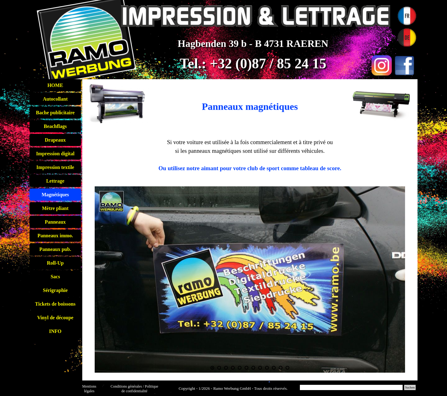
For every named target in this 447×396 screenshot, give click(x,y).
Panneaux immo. (55, 235)
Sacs (55, 276)
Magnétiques (55, 194)
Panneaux (55, 222)
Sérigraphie (55, 290)
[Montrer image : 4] (232, 367)
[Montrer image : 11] (280, 367)
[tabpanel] (250, 100)
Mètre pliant (55, 208)
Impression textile (55, 167)
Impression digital (55, 153)
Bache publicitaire (55, 112)
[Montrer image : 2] (219, 367)
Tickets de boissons (55, 304)
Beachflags (55, 126)
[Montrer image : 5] (239, 367)
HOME (55, 85)
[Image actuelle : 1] (212, 367)
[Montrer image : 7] (253, 367)
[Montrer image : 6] (246, 367)
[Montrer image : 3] (226, 367)
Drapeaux (55, 140)
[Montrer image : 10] (273, 367)
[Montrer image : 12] (287, 367)
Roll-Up (55, 263)
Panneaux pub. (55, 249)
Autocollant (55, 99)
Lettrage (55, 181)
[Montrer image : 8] (260, 367)
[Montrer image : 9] (267, 367)
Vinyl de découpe (55, 317)
